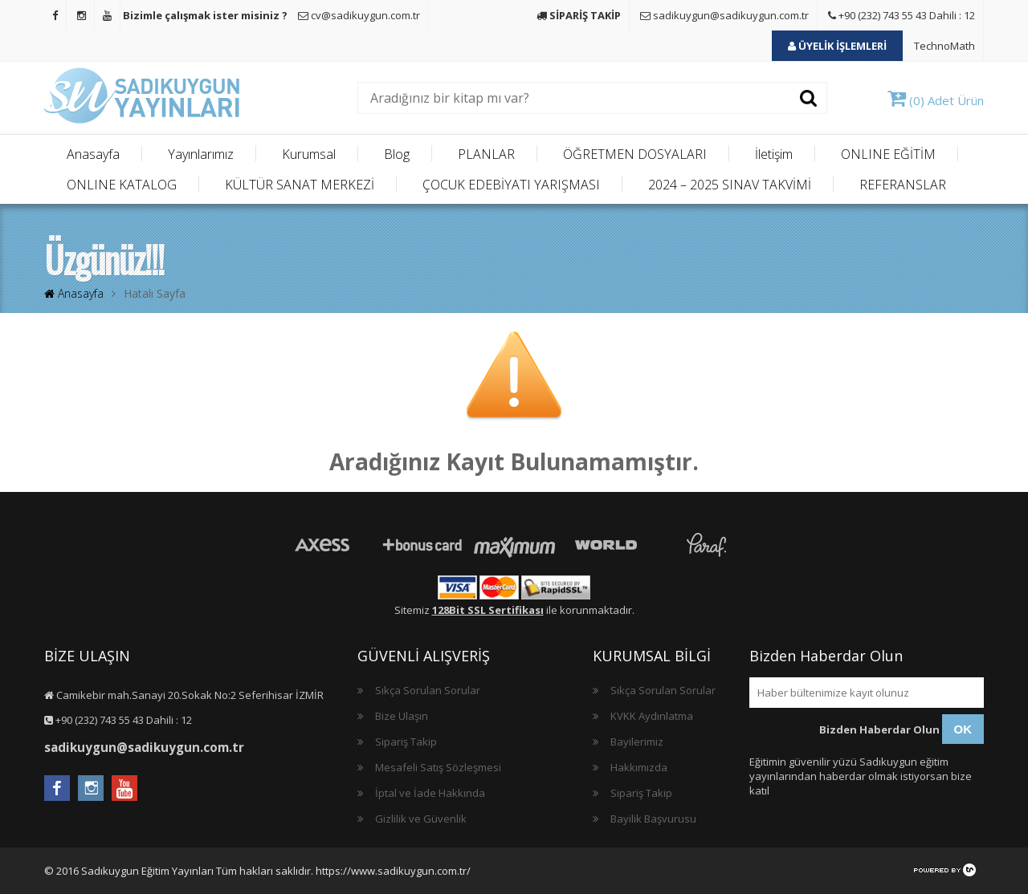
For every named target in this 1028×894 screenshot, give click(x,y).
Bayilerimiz (636, 741)
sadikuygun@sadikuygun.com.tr (724, 15)
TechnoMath (944, 46)
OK (963, 729)
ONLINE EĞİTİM (888, 154)
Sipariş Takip (406, 741)
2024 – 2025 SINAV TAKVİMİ (729, 184)
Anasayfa (93, 154)
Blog (397, 154)
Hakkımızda (638, 767)
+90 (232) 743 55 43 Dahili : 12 (901, 15)
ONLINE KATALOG (122, 184)
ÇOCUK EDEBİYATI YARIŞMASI (511, 184)
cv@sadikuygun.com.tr (359, 15)
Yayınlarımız (201, 154)
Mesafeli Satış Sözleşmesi (438, 767)
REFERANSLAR (902, 184)
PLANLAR (486, 154)
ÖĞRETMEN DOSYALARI (635, 154)
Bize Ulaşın (401, 716)
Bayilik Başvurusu (653, 818)
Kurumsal (309, 154)
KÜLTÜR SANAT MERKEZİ (299, 184)
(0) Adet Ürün (935, 100)
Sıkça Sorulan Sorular (427, 690)
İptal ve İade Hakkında (430, 793)
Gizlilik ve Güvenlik (421, 818)
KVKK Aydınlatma (651, 716)
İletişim (774, 154)
